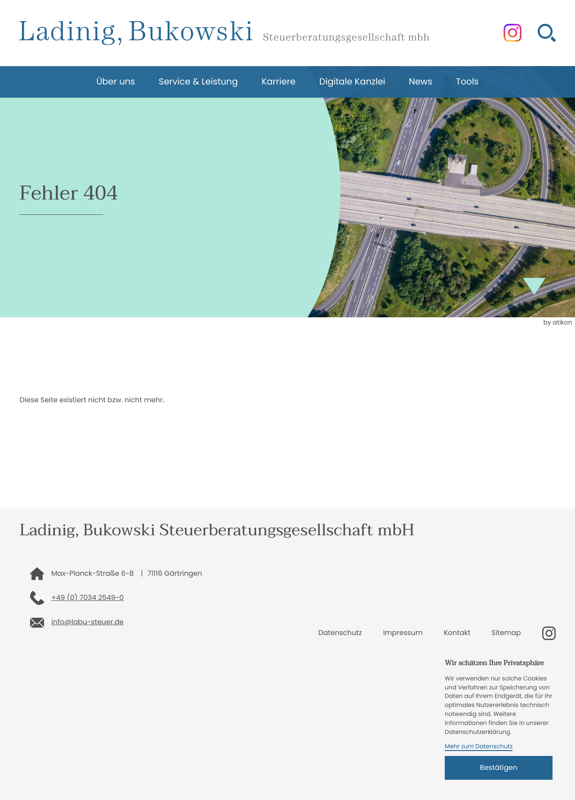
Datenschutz (340, 633)
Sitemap (506, 633)
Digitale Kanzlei (352, 81)
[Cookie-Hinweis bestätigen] (499, 768)
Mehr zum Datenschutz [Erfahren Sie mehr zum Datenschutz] (479, 746)
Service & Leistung (198, 81)
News (420, 81)
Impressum (403, 633)
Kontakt (457, 633)
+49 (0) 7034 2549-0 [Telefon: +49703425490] (87, 598)
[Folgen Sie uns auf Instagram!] (513, 33)
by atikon (557, 322)
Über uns (115, 81)
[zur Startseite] (224, 33)
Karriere (278, 81)
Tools (467, 81)
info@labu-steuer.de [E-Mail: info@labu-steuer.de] (87, 622)
